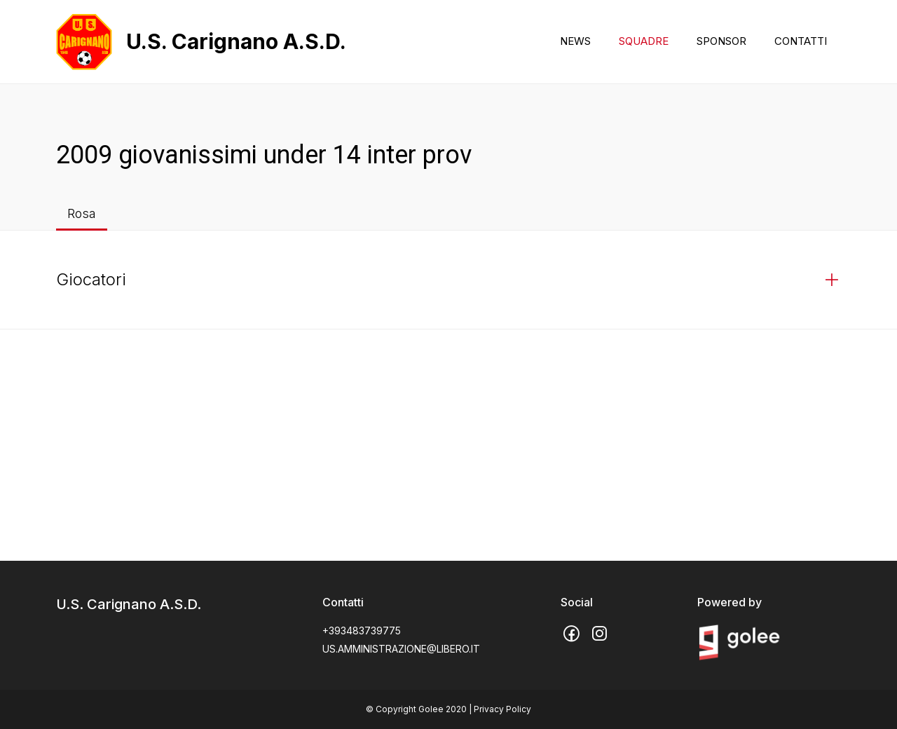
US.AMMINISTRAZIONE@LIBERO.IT (401, 649)
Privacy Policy (502, 709)
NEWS (575, 41)
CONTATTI (800, 41)
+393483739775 (361, 630)
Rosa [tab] (81, 213)
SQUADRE (644, 41)
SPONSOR (721, 41)
